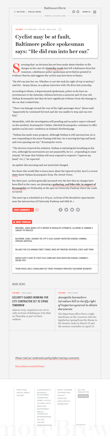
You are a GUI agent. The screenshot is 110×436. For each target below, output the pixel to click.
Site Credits (80, 425)
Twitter (77, 11)
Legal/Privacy (64, 401)
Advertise (62, 398)
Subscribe (83, 396)
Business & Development (43, 393)
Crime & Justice (44, 400)
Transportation (44, 425)
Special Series (23, 392)
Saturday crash (54, 68)
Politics (40, 420)
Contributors (63, 392)
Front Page (22, 390)
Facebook (73, 11)
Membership (62, 404)
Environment (43, 409)
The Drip (19, 29)
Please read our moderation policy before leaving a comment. (47, 358)
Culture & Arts (44, 403)
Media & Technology (42, 413)
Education (41, 406)
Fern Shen (32, 29)
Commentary (43, 398)
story (15, 174)
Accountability (44, 390)
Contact (61, 395)
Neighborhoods (44, 417)
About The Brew (64, 390)
